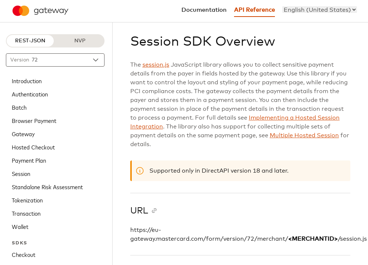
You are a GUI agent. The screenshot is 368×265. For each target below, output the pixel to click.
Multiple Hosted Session (304, 135)
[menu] (319, 9)
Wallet (20, 226)
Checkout (23, 254)
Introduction (27, 81)
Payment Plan (29, 160)
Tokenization (27, 200)
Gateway (23, 134)
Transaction (26, 213)
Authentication (30, 94)
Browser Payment (34, 120)
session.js (155, 65)
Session (21, 173)
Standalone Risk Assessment (47, 187)
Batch (19, 107)
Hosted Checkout (33, 147)
